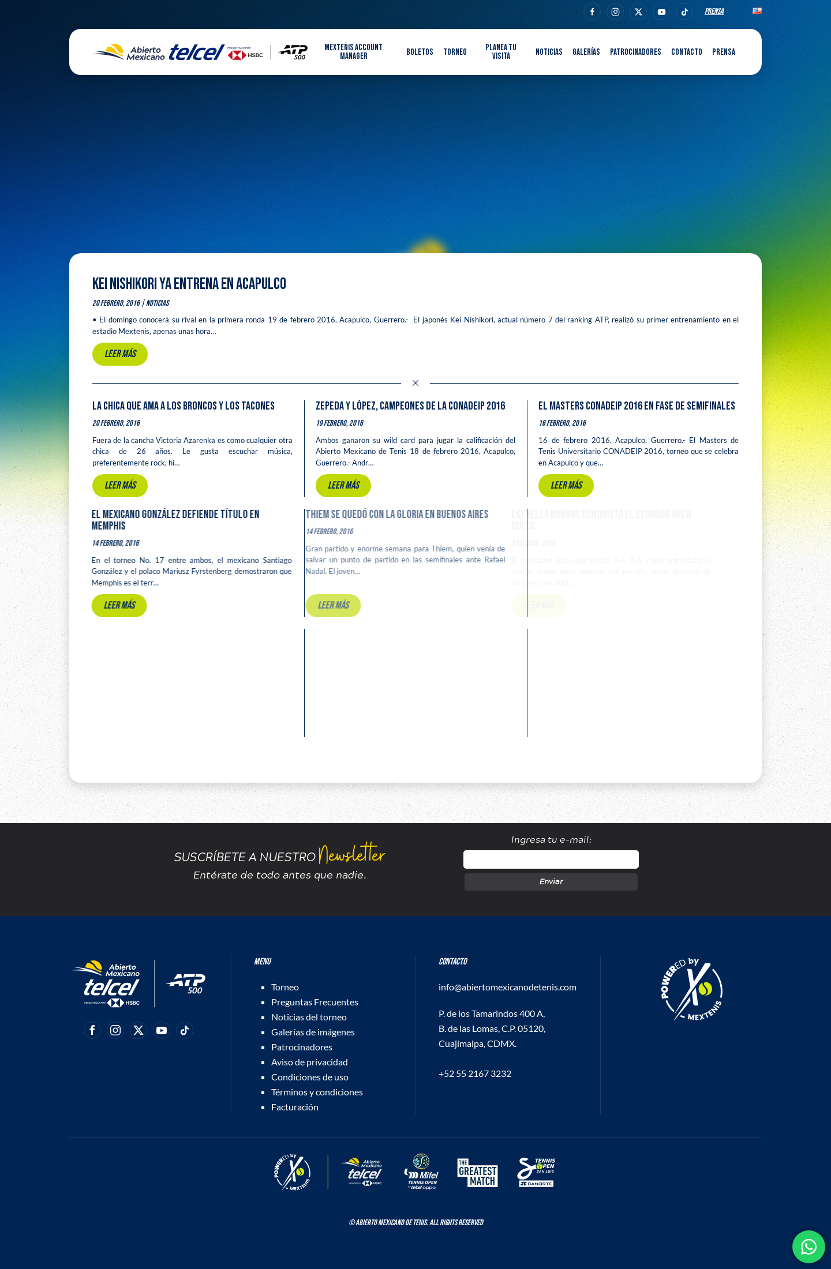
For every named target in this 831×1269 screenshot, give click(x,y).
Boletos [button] (419, 52)
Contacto (686, 52)
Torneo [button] (455, 52)
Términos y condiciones (317, 1091)
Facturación (295, 1106)
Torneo (285, 986)
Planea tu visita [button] (500, 52)
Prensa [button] (723, 52)
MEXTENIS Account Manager (353, 52)
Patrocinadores (635, 52)
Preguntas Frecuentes (314, 1001)
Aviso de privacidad (309, 1061)
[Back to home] (200, 52)
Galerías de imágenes (313, 1031)
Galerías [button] (586, 52)
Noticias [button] (549, 52)
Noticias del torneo (309, 1016)
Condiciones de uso (310, 1076)
